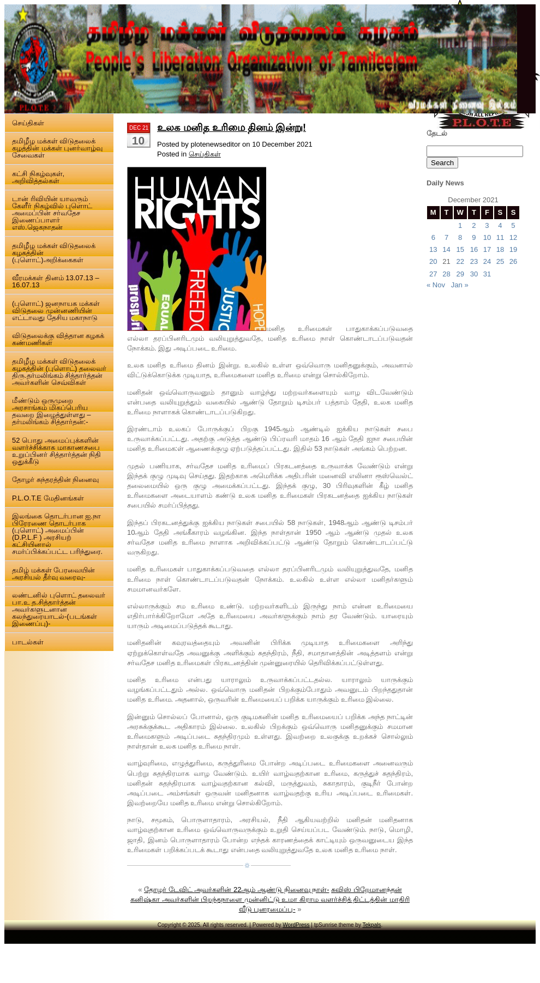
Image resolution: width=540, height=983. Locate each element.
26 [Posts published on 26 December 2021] (513, 261)
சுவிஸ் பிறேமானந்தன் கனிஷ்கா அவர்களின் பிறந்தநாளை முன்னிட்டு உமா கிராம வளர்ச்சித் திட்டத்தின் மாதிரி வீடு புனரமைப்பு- (270, 899)
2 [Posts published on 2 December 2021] (474, 225)
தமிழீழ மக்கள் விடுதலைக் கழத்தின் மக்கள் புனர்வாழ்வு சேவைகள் (57, 148)
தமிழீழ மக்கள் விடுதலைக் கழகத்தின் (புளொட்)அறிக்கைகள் (53, 253)
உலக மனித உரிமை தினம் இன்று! (231, 127)
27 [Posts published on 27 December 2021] (433, 274)
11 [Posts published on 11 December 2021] (500, 237)
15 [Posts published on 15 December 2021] (460, 249)
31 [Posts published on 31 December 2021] (487, 274)
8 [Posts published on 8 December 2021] (460, 237)
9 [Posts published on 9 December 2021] (474, 237)
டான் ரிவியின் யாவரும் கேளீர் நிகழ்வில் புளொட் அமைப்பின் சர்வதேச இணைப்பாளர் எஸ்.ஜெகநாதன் (52, 213)
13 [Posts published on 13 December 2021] (433, 249)
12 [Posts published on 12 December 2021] (513, 237)
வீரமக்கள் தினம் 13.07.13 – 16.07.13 (55, 281)
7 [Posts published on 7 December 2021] (446, 237)
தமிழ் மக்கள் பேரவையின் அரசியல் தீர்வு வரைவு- (53, 573)
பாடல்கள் (28, 642)
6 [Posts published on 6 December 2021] (433, 237)
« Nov (436, 285)
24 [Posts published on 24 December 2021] (487, 261)
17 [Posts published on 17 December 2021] (487, 249)
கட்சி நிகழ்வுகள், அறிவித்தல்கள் (38, 177)
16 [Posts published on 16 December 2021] (474, 249)
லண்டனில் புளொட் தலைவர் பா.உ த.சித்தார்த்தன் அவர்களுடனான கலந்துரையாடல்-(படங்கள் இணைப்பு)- (58, 609)
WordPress (296, 925)
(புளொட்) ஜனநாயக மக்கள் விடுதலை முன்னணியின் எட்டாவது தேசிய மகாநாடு (56, 310)
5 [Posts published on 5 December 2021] (513, 225)
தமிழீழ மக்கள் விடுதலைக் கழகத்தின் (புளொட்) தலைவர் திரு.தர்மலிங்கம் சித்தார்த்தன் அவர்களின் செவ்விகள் (59, 372)
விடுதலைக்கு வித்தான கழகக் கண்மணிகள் (58, 339)
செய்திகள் (28, 123)
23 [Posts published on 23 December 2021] (474, 261)
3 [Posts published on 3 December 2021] (487, 225)
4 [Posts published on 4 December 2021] (500, 225)
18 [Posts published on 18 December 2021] (500, 249)
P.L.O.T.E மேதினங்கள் (48, 498)
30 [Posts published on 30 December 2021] (474, 274)
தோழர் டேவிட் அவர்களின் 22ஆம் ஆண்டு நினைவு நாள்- (236, 889)
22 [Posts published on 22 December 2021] (460, 261)
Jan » (460, 285)
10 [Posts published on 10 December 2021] (487, 237)
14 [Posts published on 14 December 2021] (446, 249)
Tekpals (372, 925)
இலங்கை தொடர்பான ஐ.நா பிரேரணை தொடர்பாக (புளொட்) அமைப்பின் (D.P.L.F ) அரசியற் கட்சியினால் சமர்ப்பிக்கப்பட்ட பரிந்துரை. (57, 534)
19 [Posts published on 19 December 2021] (513, 249)
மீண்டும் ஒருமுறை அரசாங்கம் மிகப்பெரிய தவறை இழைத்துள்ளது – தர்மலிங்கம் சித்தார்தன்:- (51, 411)
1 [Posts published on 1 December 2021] (460, 225)
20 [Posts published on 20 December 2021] (433, 261)
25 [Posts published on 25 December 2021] (500, 261)
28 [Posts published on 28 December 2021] (446, 274)
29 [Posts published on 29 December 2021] (460, 274)
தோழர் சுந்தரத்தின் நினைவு (55, 479)
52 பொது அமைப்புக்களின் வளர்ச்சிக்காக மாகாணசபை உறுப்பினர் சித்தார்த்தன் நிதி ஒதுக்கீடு (56, 451)
